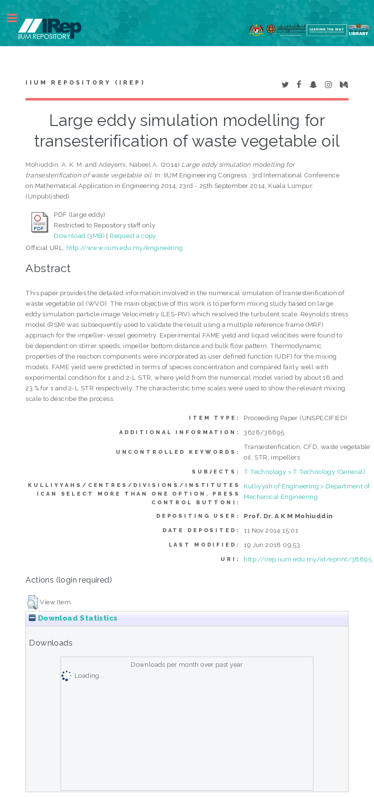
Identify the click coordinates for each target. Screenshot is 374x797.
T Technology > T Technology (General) (304, 471)
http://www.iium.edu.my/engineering (124, 247)
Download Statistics (73, 618)
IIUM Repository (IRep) (85, 82)
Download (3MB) (79, 235)
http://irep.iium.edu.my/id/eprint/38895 (308, 559)
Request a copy (133, 235)
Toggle (17, 18)
